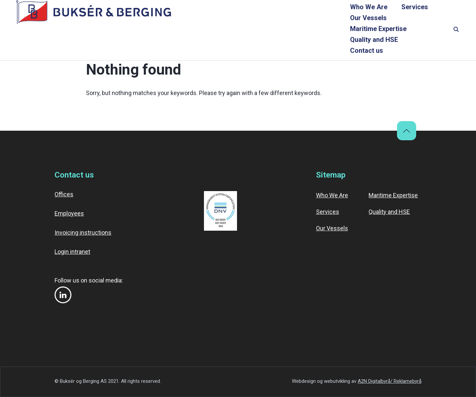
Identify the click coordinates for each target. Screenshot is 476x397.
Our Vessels (242, 30)
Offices (64, 194)
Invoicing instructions (83, 232)
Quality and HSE (369, 30)
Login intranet (72, 251)
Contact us (423, 30)
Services (196, 30)
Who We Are (151, 30)
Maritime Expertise (303, 30)
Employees (69, 213)
